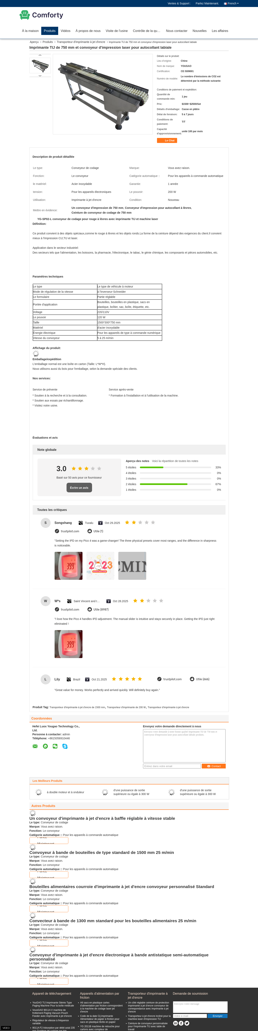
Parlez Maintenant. (207, 3)
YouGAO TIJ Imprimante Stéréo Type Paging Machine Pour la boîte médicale (53, 1004)
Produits (50, 31)
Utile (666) (202, 679)
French (233, 3)
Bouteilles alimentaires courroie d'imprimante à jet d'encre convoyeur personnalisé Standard (121, 886)
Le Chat (167, 141)
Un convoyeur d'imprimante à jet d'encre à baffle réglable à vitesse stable (102, 818)
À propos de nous (88, 31)
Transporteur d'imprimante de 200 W (126, 707)
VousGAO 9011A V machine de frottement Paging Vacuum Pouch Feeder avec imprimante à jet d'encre (52, 1013)
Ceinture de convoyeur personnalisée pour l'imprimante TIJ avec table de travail (148, 1026)
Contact (214, 766)
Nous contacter (176, 31)
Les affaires (220, 31)
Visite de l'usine (117, 31)
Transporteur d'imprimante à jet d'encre (81, 42)
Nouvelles (200, 31)
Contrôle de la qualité (148, 31)
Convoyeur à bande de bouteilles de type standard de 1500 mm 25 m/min (101, 852)
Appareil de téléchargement (51, 993)
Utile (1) (98, 531)
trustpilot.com (70, 531)
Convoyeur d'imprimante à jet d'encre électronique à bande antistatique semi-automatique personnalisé (119, 957)
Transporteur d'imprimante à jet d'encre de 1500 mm (77, 707)
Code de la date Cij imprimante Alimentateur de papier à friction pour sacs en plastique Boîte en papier (100, 1019)
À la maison (30, 31)
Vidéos (66, 31)
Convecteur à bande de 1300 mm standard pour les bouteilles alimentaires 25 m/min (112, 920)
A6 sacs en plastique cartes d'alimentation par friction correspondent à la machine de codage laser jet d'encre (101, 1007)
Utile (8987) (101, 609)
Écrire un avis (79, 487)
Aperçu (34, 42)
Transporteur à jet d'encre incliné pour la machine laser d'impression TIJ (149, 1017)
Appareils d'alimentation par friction (99, 995)
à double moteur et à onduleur (65, 792)
